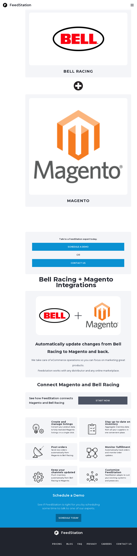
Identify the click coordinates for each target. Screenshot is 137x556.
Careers (106, 544)
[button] (132, 5)
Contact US (124, 544)
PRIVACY (92, 544)
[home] (17, 5)
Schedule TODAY (68, 518)
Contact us (78, 263)
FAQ (80, 544)
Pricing (57, 544)
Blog (69, 544)
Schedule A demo (78, 246)
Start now (103, 400)
